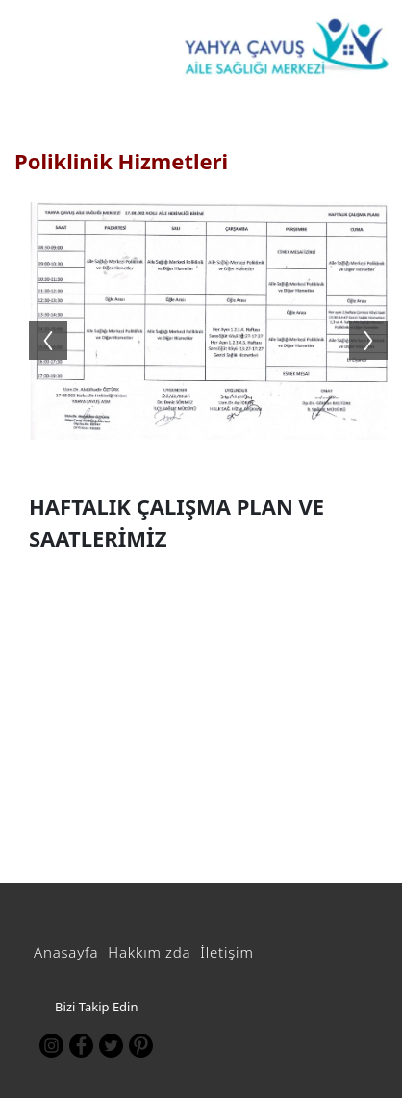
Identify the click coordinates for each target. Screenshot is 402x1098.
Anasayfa (66, 951)
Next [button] (378, 321)
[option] (208, 321)
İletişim (226, 951)
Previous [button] (38, 321)
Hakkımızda (149, 951)
